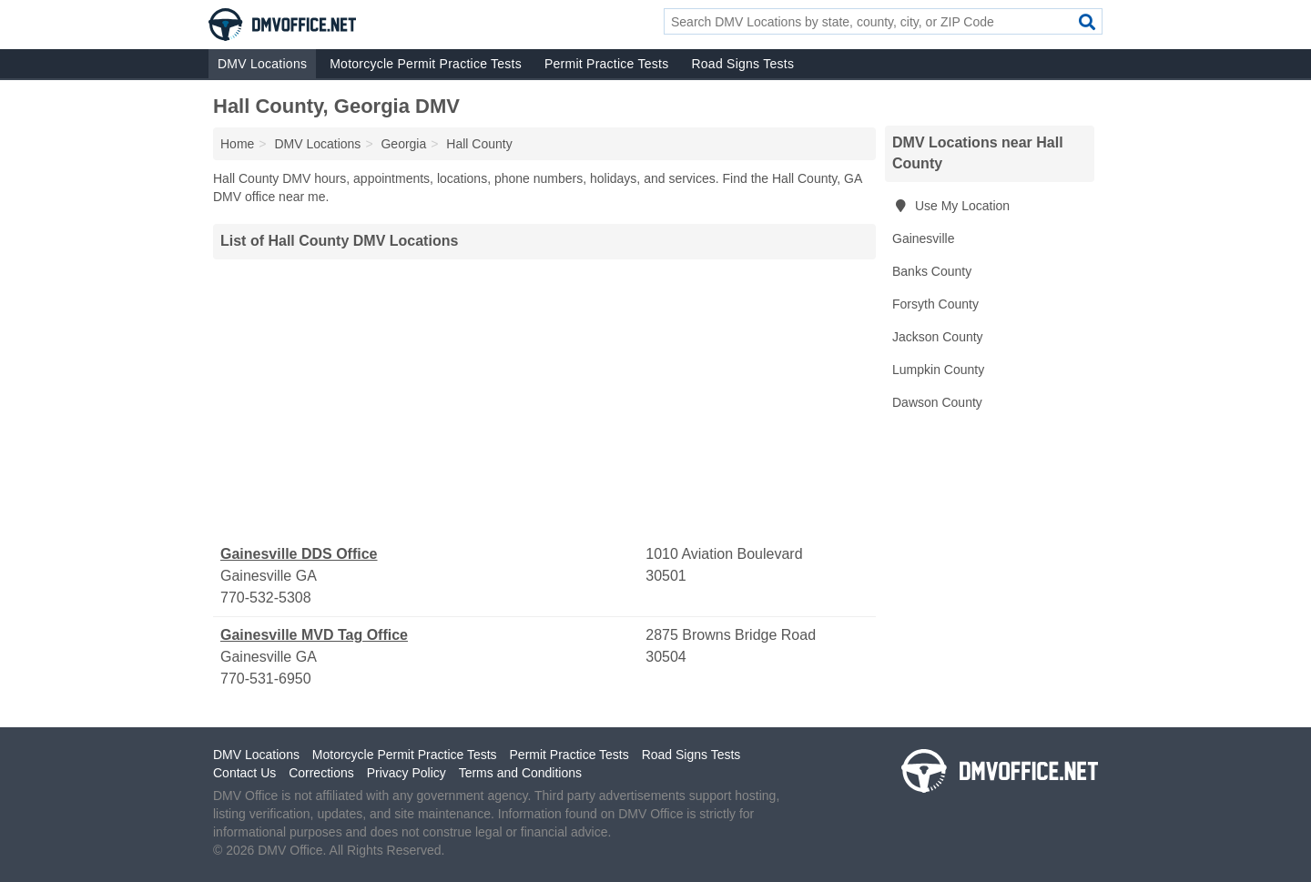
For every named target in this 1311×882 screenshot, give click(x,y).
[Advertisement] (544, 401)
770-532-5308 (265, 597)
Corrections (321, 772)
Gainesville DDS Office (299, 554)
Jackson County (937, 336)
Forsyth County (935, 304)
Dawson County (937, 402)
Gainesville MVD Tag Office (314, 635)
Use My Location (951, 205)
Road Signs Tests (742, 63)
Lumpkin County (938, 369)
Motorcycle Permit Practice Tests (426, 63)
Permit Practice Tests (606, 63)
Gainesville (923, 238)
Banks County (931, 271)
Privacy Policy (406, 772)
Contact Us (244, 772)
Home (237, 144)
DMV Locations (262, 63)
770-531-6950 (265, 678)
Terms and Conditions (520, 772)
